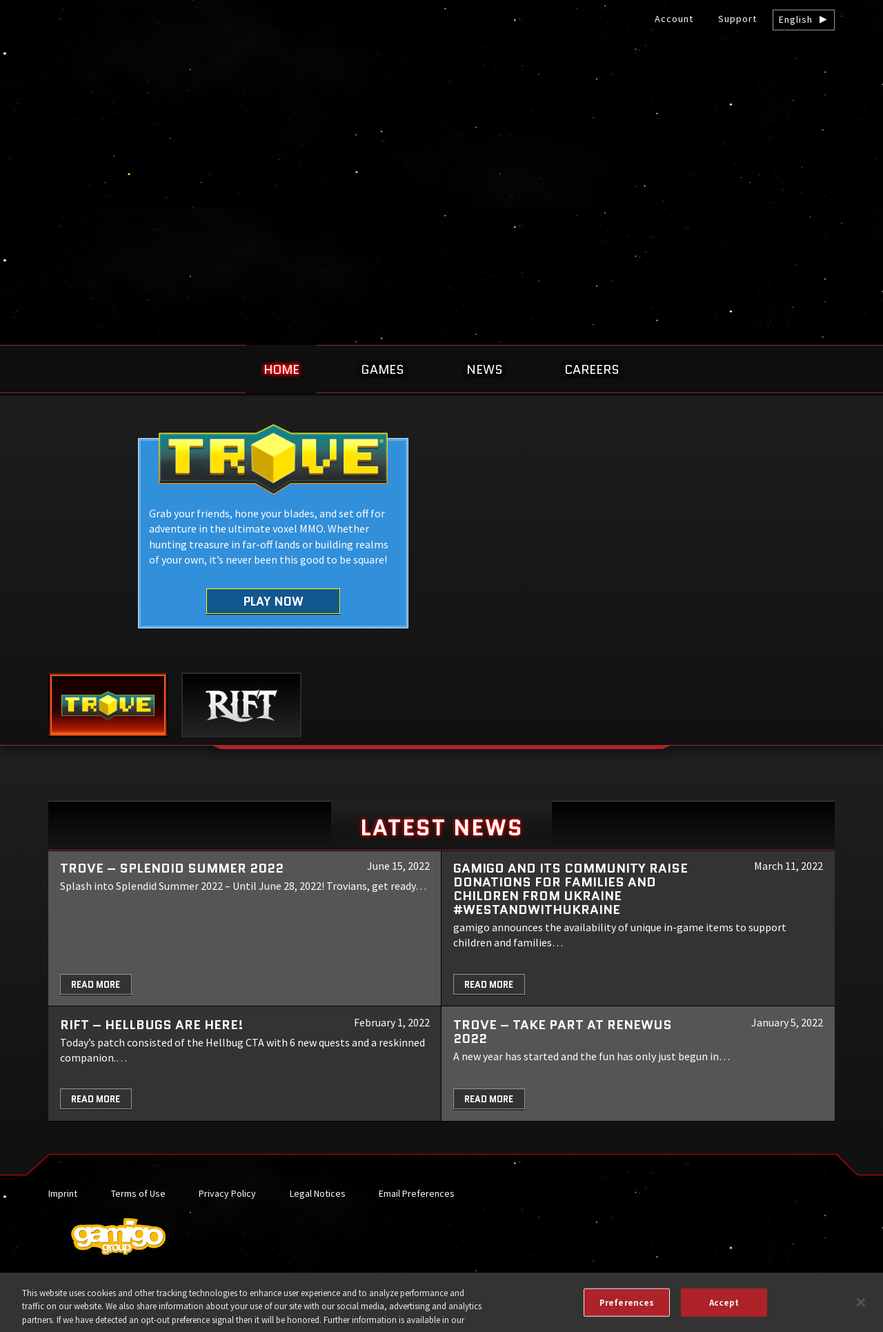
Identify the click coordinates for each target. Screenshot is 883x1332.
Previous (43, 551)
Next (839, 551)
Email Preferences (417, 1193)
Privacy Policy (227, 1193)
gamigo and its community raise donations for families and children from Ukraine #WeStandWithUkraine (570, 889)
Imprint (62, 1193)
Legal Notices (318, 1193)
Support (737, 18)
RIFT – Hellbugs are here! (152, 1024)
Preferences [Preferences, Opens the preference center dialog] (626, 1308)
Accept (724, 1308)
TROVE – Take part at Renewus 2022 (562, 1031)
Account (674, 18)
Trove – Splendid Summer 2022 (172, 868)
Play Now (274, 601)
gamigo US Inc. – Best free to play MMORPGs (441, 115)
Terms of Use (138, 1193)
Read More (95, 984)
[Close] (861, 1308)
